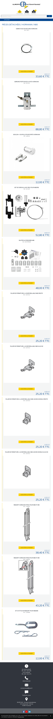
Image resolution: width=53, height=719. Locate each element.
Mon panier (34, 12)
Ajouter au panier (27, 71)
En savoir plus (21, 717)
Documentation (20, 12)
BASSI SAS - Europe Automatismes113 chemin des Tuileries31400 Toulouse (26, 701)
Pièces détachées (11, 24)
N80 (36, 24)
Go (49, 16)
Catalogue (7, 19)
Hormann (27, 24)
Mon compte (27, 12)
